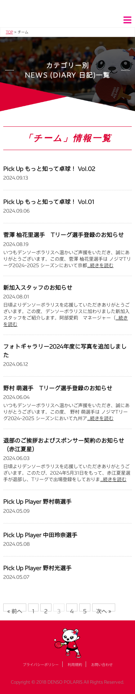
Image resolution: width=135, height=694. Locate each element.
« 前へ (14, 609)
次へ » (103, 609)
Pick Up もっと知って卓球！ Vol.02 (49, 168)
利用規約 (75, 664)
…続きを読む (100, 265)
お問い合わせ (102, 664)
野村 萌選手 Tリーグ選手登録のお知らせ (57, 388)
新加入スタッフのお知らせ (37, 287)
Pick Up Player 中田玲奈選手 (40, 535)
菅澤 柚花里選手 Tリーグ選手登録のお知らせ (63, 234)
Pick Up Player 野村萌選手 (37, 501)
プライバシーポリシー (41, 664)
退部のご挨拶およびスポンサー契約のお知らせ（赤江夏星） (63, 444)
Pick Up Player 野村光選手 (37, 568)
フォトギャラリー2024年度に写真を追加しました (65, 350)
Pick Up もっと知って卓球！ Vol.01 (48, 201)
